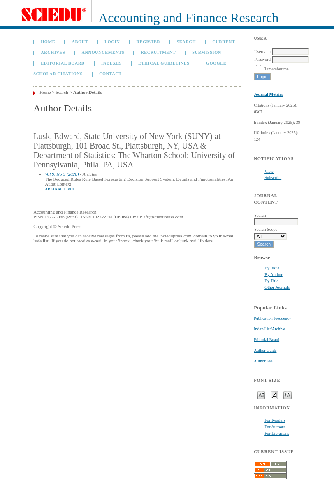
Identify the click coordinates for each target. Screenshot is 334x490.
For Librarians (276, 433)
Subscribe (272, 177)
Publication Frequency (272, 318)
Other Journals (277, 287)
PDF (70, 189)
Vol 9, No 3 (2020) (62, 174)
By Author (273, 274)
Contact (110, 74)
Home (48, 41)
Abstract (55, 189)
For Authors (274, 427)
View (269, 171)
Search (186, 41)
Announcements (102, 52)
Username (262, 51)
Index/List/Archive (269, 329)
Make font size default (274, 394)
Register (148, 41)
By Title (271, 281)
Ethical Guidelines (164, 63)
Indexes (111, 63)
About (80, 41)
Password (262, 59)
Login (112, 41)
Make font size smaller (261, 394)
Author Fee (263, 361)
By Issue (271, 268)
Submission (206, 52)
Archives (53, 52)
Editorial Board (266, 339)
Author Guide (265, 350)
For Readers (274, 420)
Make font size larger (287, 394)
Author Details (87, 92)
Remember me (276, 69)
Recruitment (158, 52)
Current (223, 41)
